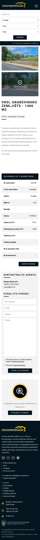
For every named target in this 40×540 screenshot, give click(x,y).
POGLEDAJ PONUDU (20, 413)
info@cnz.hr (10, 516)
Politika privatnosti (9, 493)
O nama (5, 483)
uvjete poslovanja (19, 365)
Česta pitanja (7, 485)
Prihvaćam (15, 365)
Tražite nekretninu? (9, 478)
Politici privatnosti (18, 361)
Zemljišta (6, 468)
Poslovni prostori (8, 471)
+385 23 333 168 (11, 509)
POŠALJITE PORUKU (20, 371)
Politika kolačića (8, 491)
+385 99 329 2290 (12, 511)
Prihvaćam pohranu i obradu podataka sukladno (19, 360)
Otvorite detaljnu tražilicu (25, 43)
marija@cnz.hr (9, 287)
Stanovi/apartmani (9, 463)
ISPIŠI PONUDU (28, 264)
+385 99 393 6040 (11, 284)
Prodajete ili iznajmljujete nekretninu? (15, 476)
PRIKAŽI (20, 37)
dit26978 (31, 529)
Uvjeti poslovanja (8, 496)
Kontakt (5, 488)
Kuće (4, 465)
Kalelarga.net (10, 536)
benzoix (10, 532)
